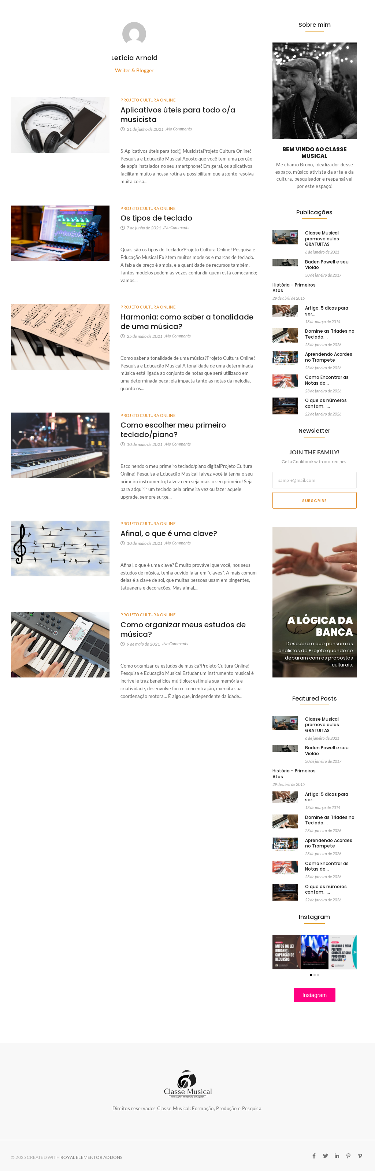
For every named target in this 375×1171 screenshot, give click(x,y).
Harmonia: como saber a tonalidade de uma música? (186, 321)
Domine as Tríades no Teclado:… (329, 334)
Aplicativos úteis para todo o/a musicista (177, 114)
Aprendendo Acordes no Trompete (328, 357)
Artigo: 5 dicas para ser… (326, 311)
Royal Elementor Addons (91, 1157)
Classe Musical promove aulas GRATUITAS (322, 238)
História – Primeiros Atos (294, 287)
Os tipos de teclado (156, 218)
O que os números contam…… (326, 403)
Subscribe (314, 500)
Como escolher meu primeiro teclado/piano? (173, 429)
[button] (311, 975)
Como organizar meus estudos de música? (183, 629)
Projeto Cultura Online (147, 99)
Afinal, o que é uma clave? (168, 533)
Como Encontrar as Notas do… (327, 380)
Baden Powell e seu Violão (327, 264)
